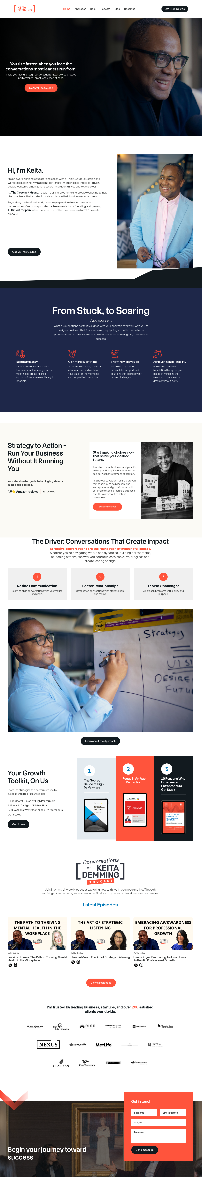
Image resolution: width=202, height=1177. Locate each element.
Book (93, 8)
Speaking (129, 8)
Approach (80, 8)
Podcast (106, 8)
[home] (35, 9)
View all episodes (101, 982)
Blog (117, 8)
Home (66, 8)
